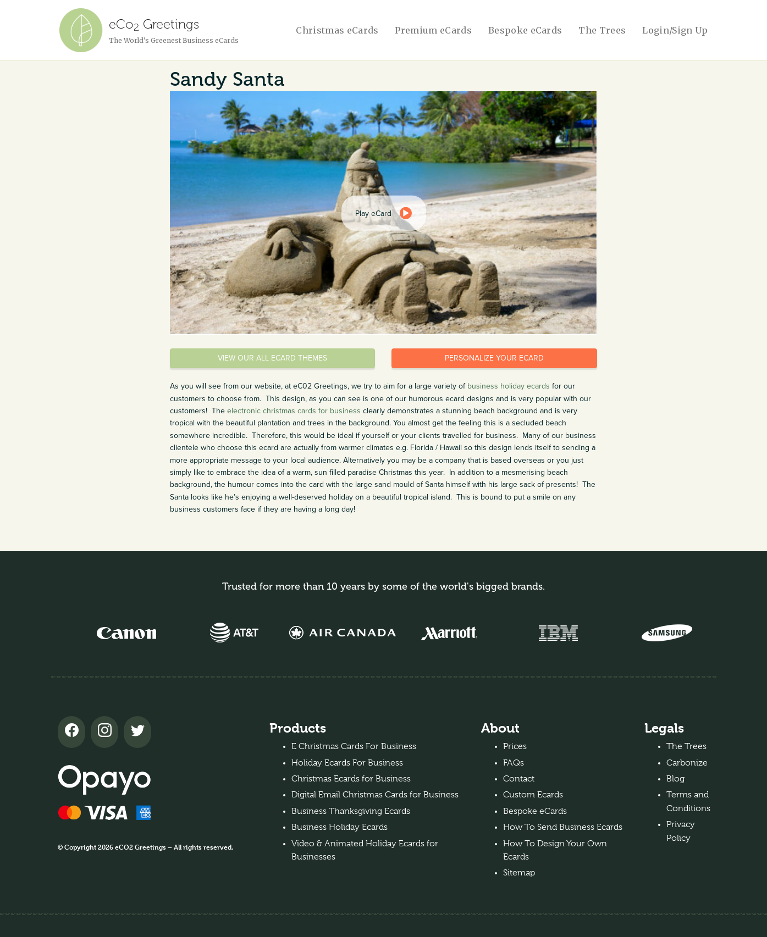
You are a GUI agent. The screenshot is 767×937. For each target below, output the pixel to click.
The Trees (602, 30)
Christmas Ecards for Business (351, 779)
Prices (515, 746)
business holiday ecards (508, 386)
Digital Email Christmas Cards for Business (375, 795)
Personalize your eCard (494, 358)
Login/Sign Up (675, 30)
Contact (518, 779)
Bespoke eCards (525, 30)
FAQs (513, 763)
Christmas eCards (337, 30)
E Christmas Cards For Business (353, 746)
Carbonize (687, 763)
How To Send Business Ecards (562, 827)
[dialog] (383, 213)
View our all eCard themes (272, 358)
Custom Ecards (533, 795)
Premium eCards (433, 30)
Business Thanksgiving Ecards (350, 811)
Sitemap (519, 873)
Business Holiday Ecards (339, 827)
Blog (675, 779)
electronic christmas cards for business (294, 410)
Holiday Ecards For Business (347, 763)
